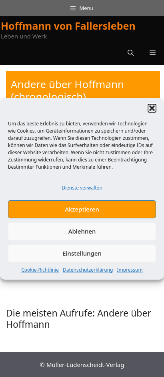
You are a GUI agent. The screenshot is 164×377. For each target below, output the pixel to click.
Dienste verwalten (82, 190)
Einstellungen (82, 256)
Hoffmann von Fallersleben (68, 25)
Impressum (129, 272)
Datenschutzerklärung (88, 272)
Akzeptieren (82, 212)
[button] (152, 111)
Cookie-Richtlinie (40, 272)
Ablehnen (82, 234)
